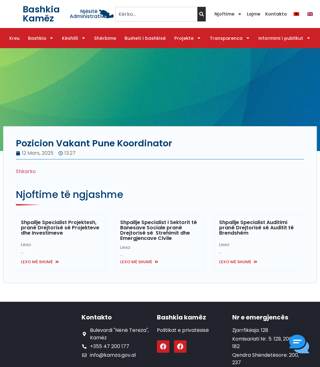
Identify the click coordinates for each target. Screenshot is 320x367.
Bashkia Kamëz (41, 14)
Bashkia (41, 38)
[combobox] (156, 14)
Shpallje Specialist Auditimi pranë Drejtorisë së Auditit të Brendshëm (256, 227)
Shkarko (26, 171)
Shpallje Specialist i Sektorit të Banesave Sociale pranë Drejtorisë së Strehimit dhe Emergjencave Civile (158, 230)
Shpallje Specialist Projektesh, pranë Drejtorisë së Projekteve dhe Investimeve (60, 227)
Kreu (14, 38)
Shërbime (105, 38)
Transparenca (230, 38)
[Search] (201, 14)
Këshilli (74, 38)
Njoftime (228, 14)
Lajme (253, 14)
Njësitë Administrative (88, 14)
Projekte (187, 38)
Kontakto (276, 14)
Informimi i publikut (284, 38)
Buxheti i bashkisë (145, 38)
